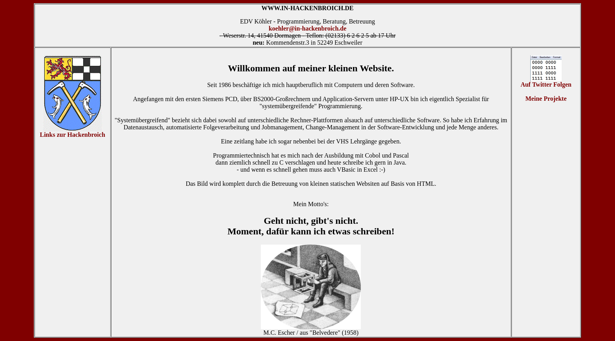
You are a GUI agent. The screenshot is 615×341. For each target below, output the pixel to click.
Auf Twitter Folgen (545, 82)
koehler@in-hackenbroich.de (307, 28)
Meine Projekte (546, 98)
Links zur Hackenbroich (72, 134)
